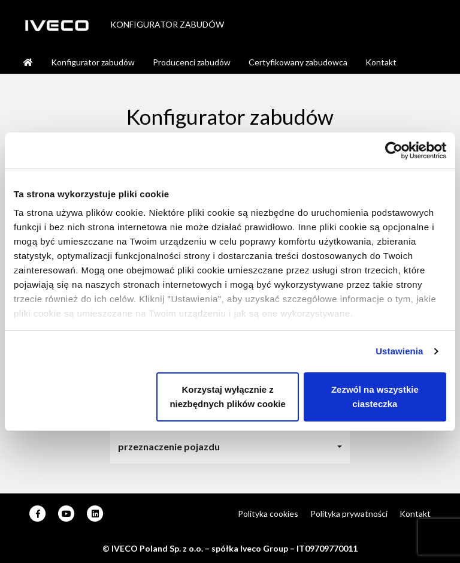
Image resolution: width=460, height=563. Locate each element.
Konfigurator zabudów (93, 62)
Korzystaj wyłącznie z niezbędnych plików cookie (227, 396)
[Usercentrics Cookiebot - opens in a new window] (393, 150)
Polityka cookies (268, 513)
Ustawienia (399, 351)
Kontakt (381, 62)
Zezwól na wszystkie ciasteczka (375, 396)
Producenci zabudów (192, 62)
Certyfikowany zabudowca (298, 62)
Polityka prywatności (349, 513)
